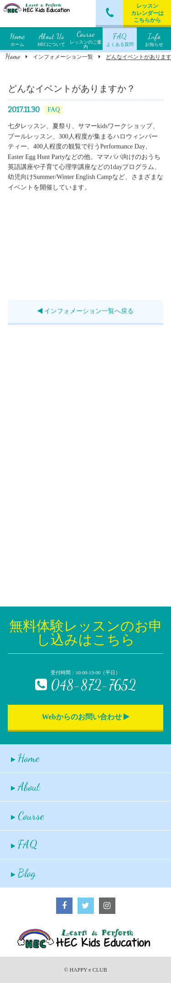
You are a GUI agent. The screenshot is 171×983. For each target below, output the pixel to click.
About (25, 786)
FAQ (24, 844)
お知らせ (154, 38)
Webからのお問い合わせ (85, 717)
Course (27, 816)
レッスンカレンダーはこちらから (147, 13)
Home (12, 56)
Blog (23, 873)
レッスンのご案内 (86, 38)
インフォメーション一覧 (63, 57)
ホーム (17, 38)
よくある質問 (120, 38)
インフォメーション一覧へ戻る (85, 312)
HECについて (51, 38)
